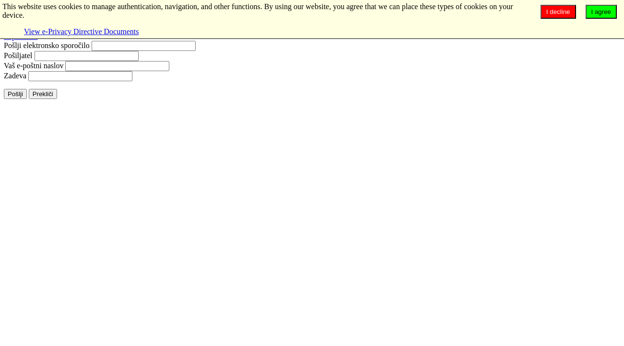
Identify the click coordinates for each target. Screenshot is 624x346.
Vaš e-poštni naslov (33, 66)
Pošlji (15, 94)
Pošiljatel (18, 55)
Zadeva (15, 76)
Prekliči (43, 94)
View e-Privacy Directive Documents (81, 31)
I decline (558, 11)
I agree (601, 11)
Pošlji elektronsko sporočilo (47, 45)
